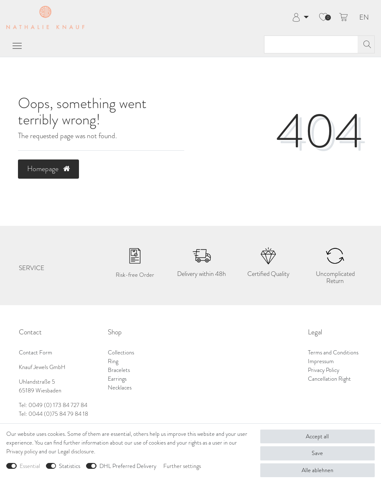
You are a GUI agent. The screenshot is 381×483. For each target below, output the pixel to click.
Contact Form (35, 353)
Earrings (117, 379)
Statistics (69, 466)
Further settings (182, 466)
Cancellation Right (329, 379)
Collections (121, 353)
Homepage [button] (48, 169)
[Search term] (311, 44)
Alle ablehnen (317, 470)
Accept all (317, 436)
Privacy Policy (323, 370)
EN (364, 17)
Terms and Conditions (333, 353)
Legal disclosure (76, 451)
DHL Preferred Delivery (127, 466)
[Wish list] (323, 17)
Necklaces (120, 388)
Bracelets (119, 370)
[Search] (366, 44)
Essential (30, 466)
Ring (113, 361)
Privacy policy (22, 451)
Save (317, 453)
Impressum (321, 361)
